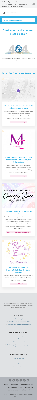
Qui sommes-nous (19, 358)
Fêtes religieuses (12, 387)
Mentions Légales (19, 319)
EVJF (21, 387)
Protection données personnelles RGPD (19, 322)
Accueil (6, 384)
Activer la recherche (12, 20)
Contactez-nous (13, 390)
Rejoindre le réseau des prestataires (19, 336)
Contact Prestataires (16, 6)
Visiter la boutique (19, 361)
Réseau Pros (29, 387)
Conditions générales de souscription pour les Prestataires (19, 346)
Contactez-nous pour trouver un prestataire (19, 325)
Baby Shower (14, 384)
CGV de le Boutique (19, 364)
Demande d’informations (19, 339)
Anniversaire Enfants (27, 384)
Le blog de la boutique (19, 367)
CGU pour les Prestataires (19, 342)
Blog (30, 390)
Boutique (23, 390)
